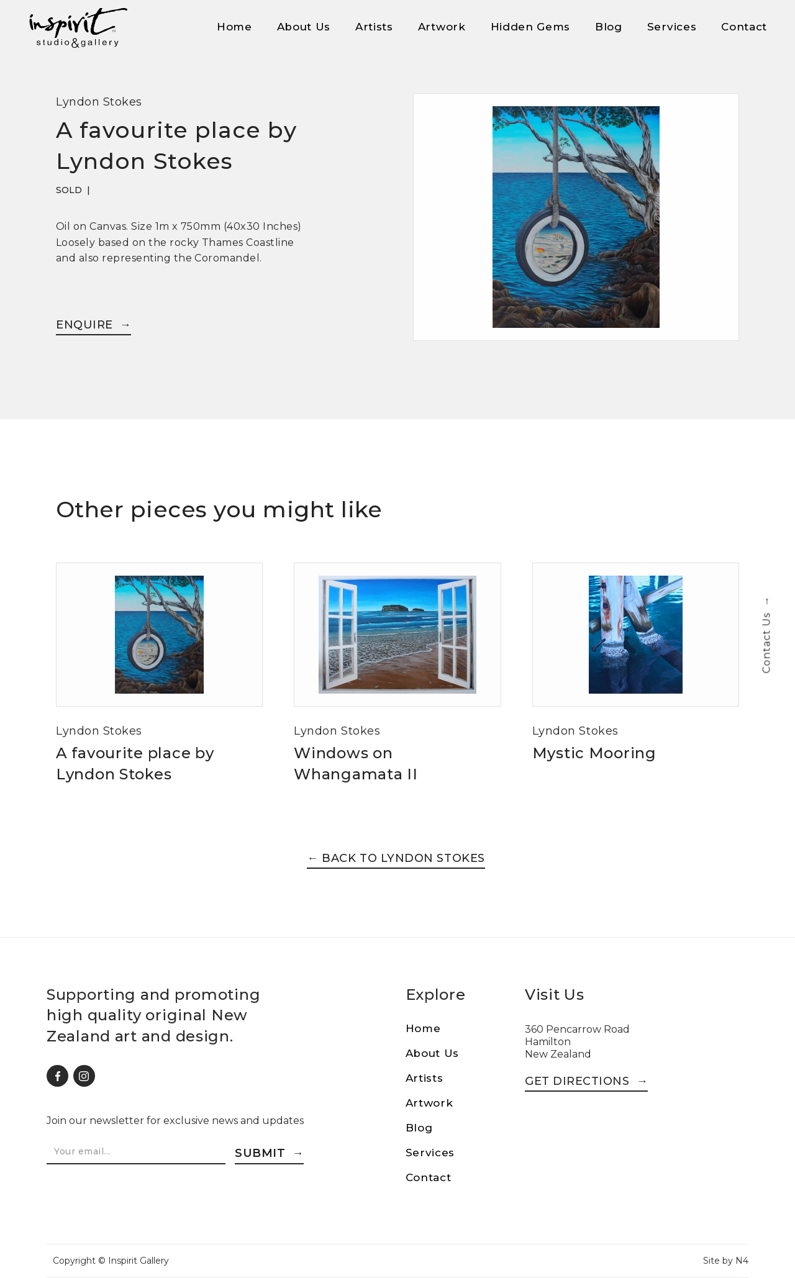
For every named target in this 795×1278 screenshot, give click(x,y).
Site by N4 (725, 1260)
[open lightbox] (576, 224)
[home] (78, 28)
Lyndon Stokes (99, 102)
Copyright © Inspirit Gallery (111, 1260)
